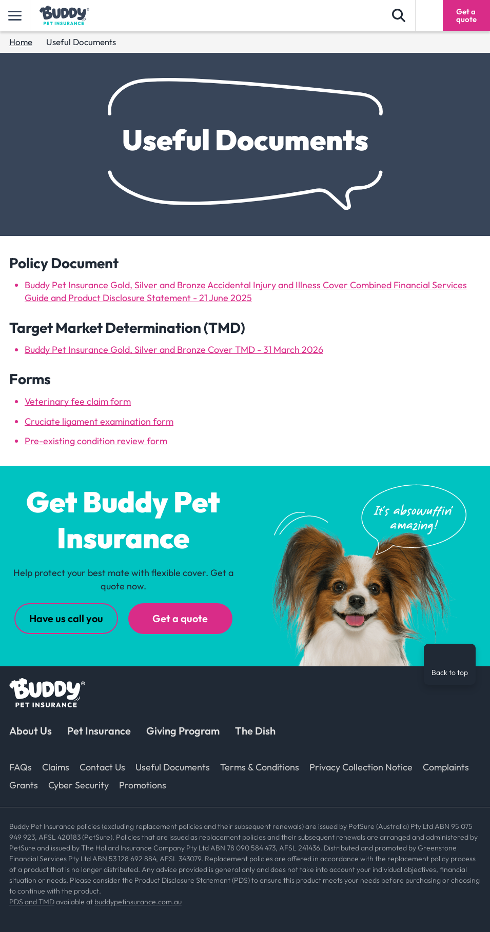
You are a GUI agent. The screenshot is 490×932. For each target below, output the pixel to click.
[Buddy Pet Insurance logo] (64, 15)
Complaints (446, 767)
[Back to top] (450, 664)
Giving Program (183, 730)
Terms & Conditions (259, 767)
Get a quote (180, 618)
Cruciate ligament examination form (99, 421)
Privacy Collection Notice (361, 767)
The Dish (255, 730)
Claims (55, 767)
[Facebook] (420, 734)
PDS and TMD (31, 901)
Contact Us (102, 767)
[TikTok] (466, 734)
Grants (23, 785)
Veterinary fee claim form (78, 401)
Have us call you (66, 618)
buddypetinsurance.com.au (138, 901)
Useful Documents (172, 767)
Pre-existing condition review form (96, 441)
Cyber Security (78, 785)
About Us (30, 730)
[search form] (398, 15)
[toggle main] (15, 15)
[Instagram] (443, 734)
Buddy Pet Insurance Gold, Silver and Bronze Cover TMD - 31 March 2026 (174, 349)
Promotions (142, 785)
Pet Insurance (99, 730)
